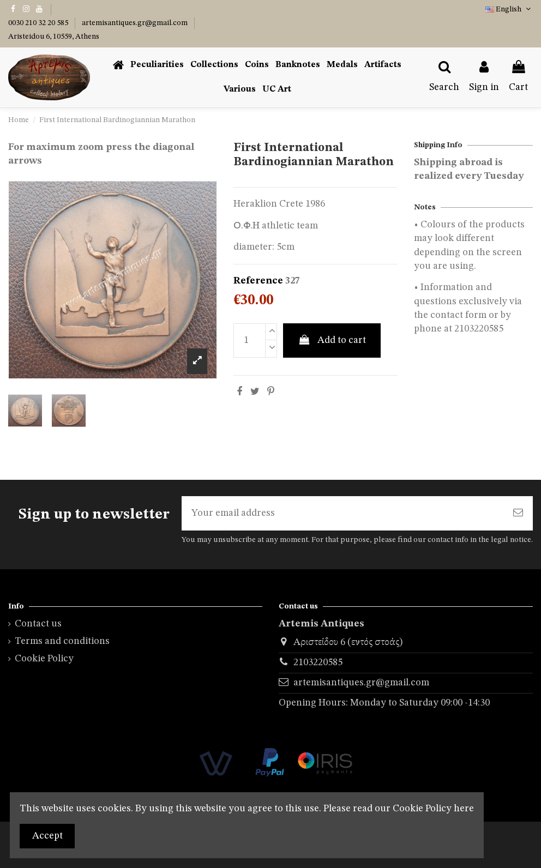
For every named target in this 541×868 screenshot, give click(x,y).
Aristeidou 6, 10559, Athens (53, 36)
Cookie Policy (44, 659)
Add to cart (332, 340)
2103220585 (317, 662)
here (464, 808)
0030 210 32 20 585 (39, 23)
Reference (258, 281)
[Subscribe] (518, 513)
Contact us (38, 624)
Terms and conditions (62, 641)
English (509, 9)
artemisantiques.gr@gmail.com (135, 23)
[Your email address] (342, 513)
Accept (47, 836)
